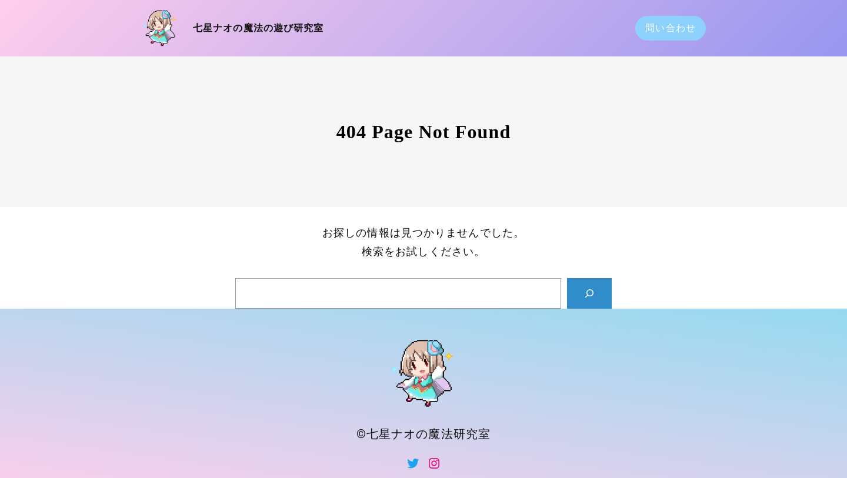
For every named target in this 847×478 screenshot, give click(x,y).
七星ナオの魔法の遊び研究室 (258, 28)
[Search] (589, 293)
